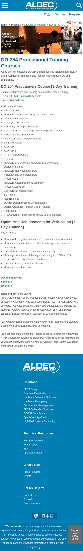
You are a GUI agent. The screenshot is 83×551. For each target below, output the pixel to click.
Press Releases (32, 472)
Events (27, 476)
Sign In (60, 14)
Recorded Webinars (34, 440)
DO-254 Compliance (35, 413)
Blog (26, 448)
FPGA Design (31, 389)
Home (4, 24)
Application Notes (33, 452)
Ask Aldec (29, 499)
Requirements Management (38, 405)
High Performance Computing (39, 421)
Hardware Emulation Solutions (40, 397)
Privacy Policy (32, 547)
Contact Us (29, 495)
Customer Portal (32, 503)
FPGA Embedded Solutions (38, 409)
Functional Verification (35, 393)
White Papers (31, 444)
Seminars (6, 281)
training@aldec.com (30, 96)
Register (75, 14)
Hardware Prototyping (35, 401)
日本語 (45, 14)
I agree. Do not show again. (75, 534)
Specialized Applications (37, 417)
